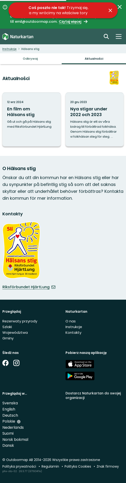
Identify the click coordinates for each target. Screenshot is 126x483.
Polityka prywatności (19, 466)
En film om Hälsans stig (21, 111)
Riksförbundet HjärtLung (29, 287)
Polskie (9, 421)
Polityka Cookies (78, 466)
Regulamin (51, 466)
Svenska (10, 403)
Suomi (8, 433)
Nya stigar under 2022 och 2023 (88, 111)
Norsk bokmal (15, 439)
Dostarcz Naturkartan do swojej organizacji (93, 395)
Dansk (8, 445)
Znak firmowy (108, 466)
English (8, 409)
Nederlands (13, 427)
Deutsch (10, 415)
